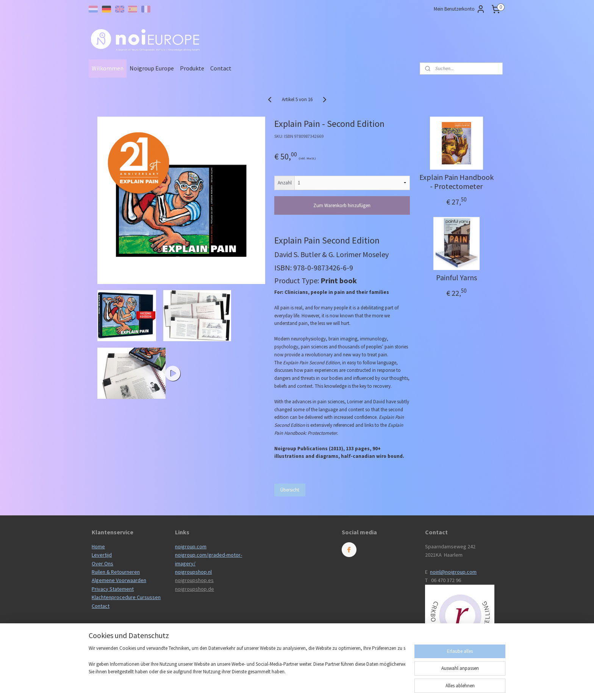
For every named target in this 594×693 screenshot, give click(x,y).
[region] (247, 665)
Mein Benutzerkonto (459, 9)
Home (98, 546)
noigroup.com (190, 546)
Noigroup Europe (152, 68)
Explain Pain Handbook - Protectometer (456, 182)
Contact (220, 68)
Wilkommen (107, 68)
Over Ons (102, 563)
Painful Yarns (456, 277)
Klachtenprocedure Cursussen (126, 597)
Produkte (192, 68)
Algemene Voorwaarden (119, 580)
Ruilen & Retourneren (116, 571)
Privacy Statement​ (113, 588)
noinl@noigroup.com (453, 571)
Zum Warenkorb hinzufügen (341, 205)
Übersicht (289, 490)
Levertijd (102, 554)
